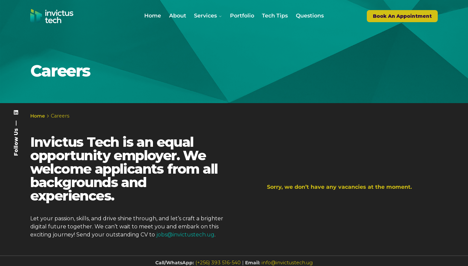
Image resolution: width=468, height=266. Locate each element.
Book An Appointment (402, 16)
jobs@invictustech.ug (185, 234)
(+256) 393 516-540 (218, 263)
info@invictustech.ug (287, 263)
